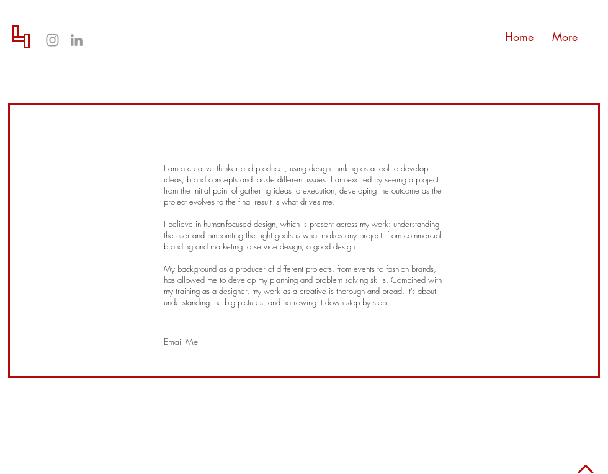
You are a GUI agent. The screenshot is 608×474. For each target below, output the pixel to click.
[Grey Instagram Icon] (52, 40)
